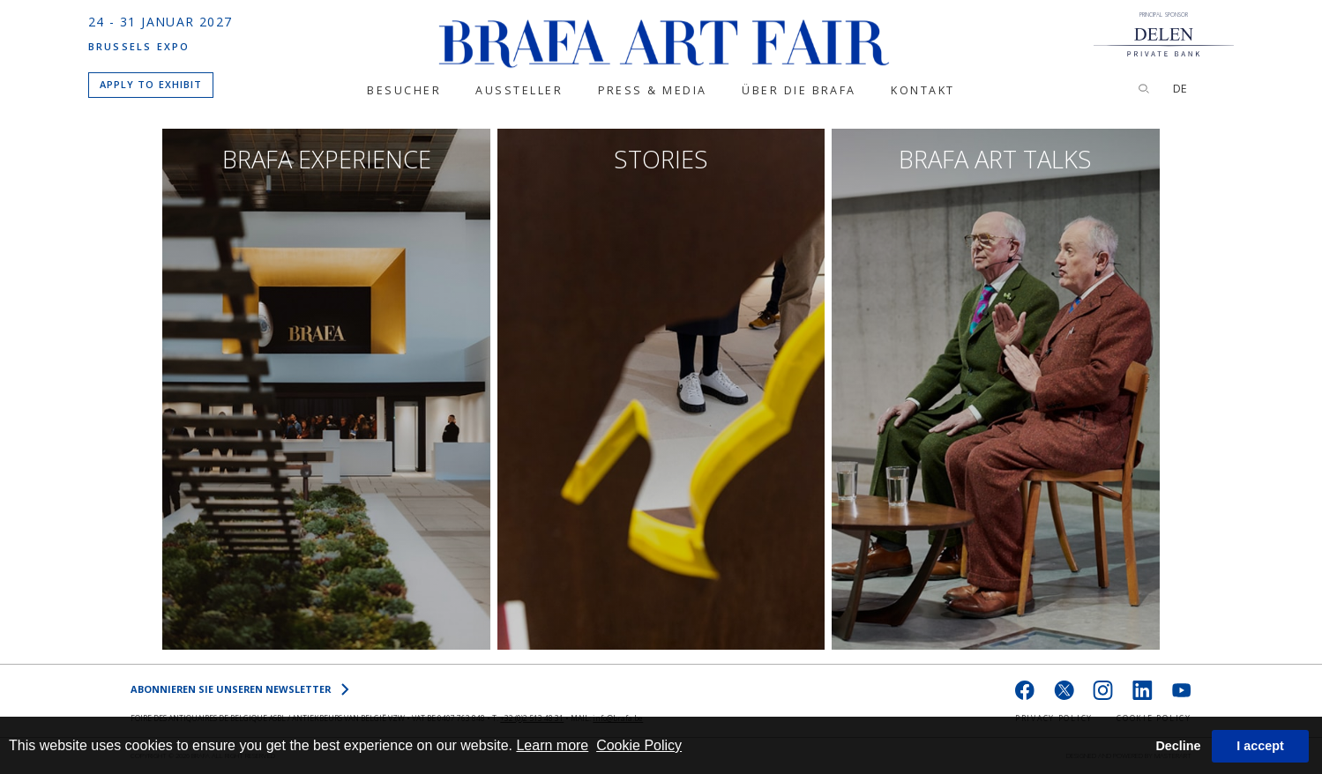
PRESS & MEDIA (652, 91)
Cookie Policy (639, 745)
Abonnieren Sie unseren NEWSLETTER (239, 689)
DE (1180, 88)
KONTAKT (923, 91)
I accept (1260, 746)
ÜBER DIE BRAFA (799, 91)
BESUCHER (404, 91)
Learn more (552, 745)
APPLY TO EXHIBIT (151, 84)
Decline (1177, 746)
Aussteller (519, 91)
